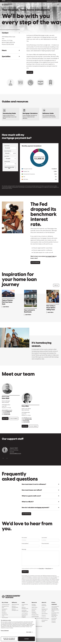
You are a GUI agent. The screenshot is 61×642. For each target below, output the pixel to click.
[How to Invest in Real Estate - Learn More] (30, 303)
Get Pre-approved (35, 262)
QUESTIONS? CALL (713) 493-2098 (52, 1)
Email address (25, 543)
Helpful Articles (34, 607)
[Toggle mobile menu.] (58, 4)
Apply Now (29, 72)
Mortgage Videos (35, 614)
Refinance (14, 602)
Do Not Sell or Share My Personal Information (9, 639)
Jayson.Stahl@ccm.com (15, 453)
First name (24, 537)
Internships (44, 611)
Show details (28, 632)
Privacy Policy (41, 568)
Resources (34, 602)
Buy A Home (5, 602)
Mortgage (3, 1)
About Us (44, 602)
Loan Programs (25, 613)
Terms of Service (48, 568)
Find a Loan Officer (45, 618)
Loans (23, 602)
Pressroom (44, 615)
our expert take (50, 256)
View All (56, 285)
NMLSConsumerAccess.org (37, 618)
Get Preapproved (26, 513)
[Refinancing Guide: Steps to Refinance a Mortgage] (50, 113)
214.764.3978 (26, 420)
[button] (11, 33)
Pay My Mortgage (35, 616)
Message (24, 549)
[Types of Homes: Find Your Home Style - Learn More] (8, 299)
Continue (26, 638)
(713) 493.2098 (10, 44)
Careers (43, 607)
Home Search (9, 1)
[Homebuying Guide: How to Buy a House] (10, 114)
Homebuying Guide (5, 604)
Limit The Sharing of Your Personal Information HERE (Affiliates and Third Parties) (55, 609)
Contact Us (44, 616)
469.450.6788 (28, 419)
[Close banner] (35, 618)
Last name (44, 537)
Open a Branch (44, 613)
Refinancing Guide (15, 604)
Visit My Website (14, 418)
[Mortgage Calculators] (30, 114)
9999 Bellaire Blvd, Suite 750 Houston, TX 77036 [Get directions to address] (8, 38)
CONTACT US (25, 571)
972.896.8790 (8, 411)
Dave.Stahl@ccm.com (7, 410)
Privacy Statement (5, 630)
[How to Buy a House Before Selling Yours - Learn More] (52, 302)
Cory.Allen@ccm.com (27, 417)
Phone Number (45, 543)
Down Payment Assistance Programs (25, 616)
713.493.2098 (6, 413)
